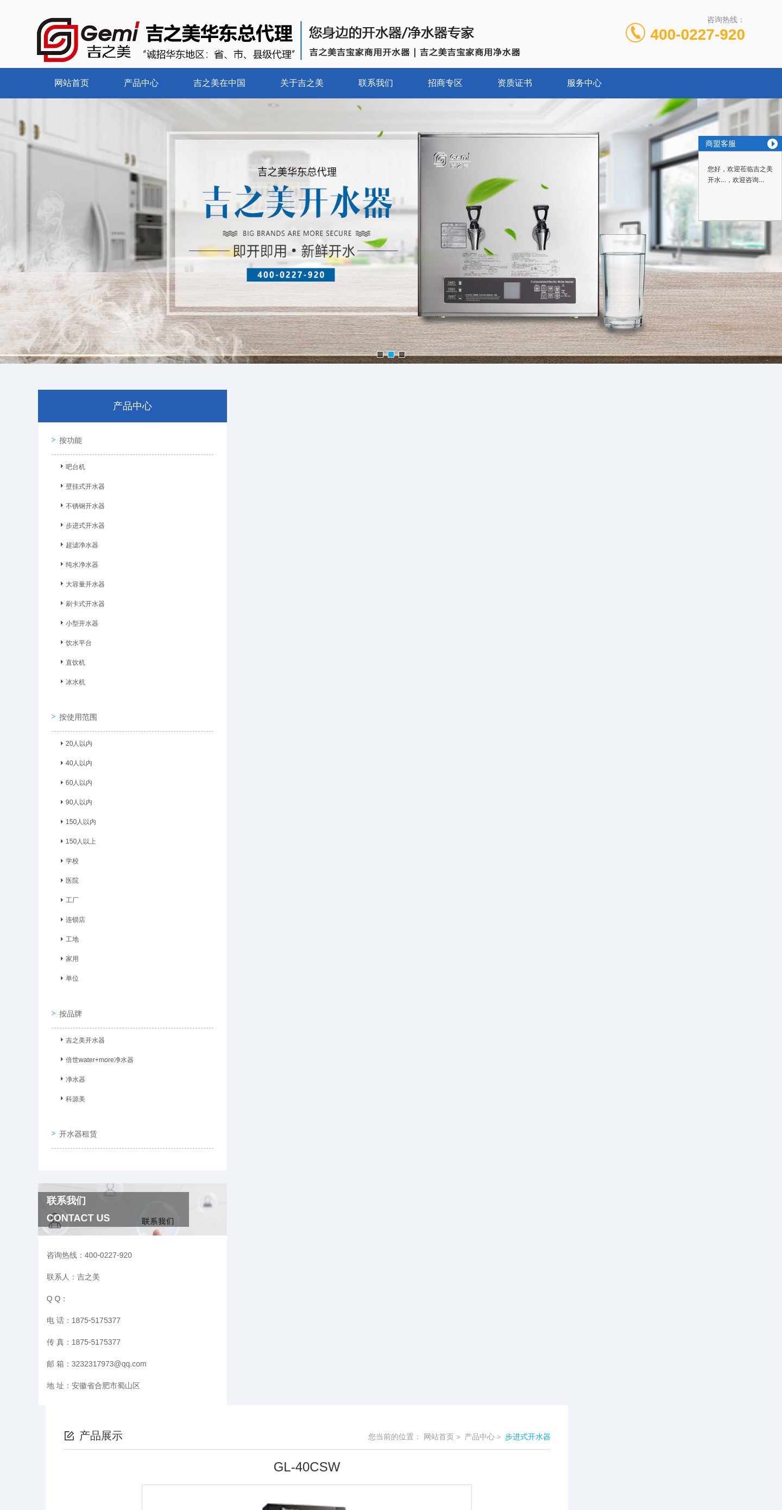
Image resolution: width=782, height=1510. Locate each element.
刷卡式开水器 (80, 603)
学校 (67, 854)
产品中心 (141, 83)
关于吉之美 (302, 83)
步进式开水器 (80, 524)
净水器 (71, 1067)
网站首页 (71, 83)
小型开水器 (77, 622)
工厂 (67, 893)
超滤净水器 (77, 544)
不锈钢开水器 (80, 505)
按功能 (67, 437)
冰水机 (71, 681)
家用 (67, 952)
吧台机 (71, 466)
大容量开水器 (80, 583)
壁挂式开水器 (80, 485)
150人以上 (76, 835)
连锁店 (71, 913)
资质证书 (514, 83)
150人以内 (76, 815)
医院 (67, 874)
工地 (67, 933)
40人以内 (74, 756)
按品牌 (67, 999)
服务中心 (584, 83)
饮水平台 (74, 642)
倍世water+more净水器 (95, 1047)
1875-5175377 (351, 1425)
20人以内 (74, 737)
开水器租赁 (75, 1114)
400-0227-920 (698, 34)
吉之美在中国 (219, 83)
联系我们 (375, 83)
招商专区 (445, 83)
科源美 (71, 1086)
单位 (67, 972)
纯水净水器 (77, 563)
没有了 (290, 921)
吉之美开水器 (80, 1028)
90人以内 (74, 796)
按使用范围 (75, 708)
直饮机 (71, 661)
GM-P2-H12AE (304, 939)
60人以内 (74, 776)
